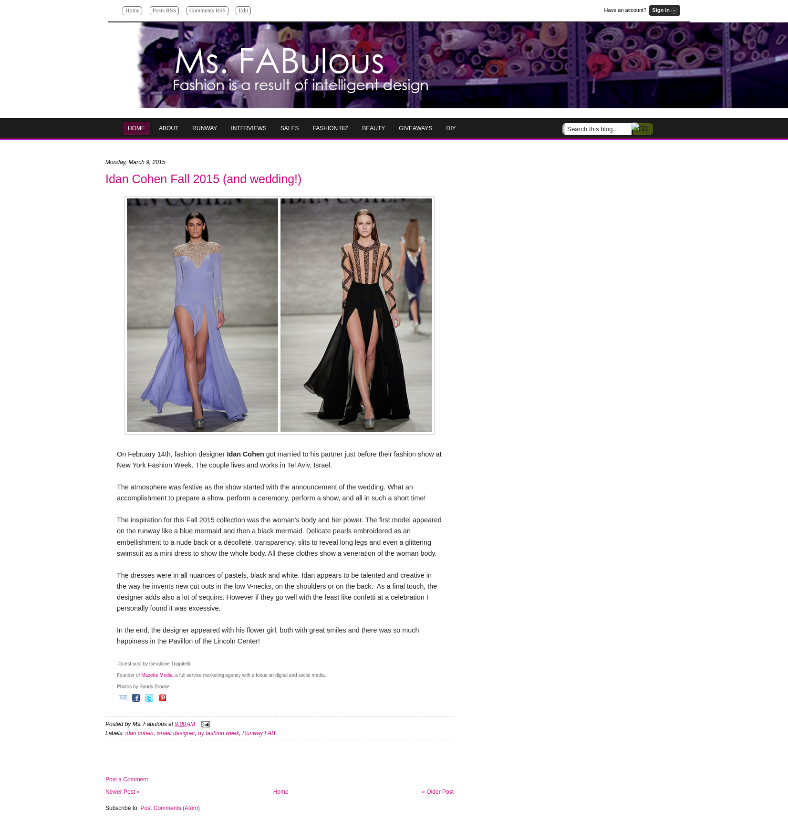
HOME (136, 128)
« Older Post (438, 792)
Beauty (373, 128)
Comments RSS (207, 10)
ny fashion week (218, 733)
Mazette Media (157, 675)
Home (132, 10)
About (168, 128)
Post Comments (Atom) (170, 808)
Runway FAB (258, 733)
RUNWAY (204, 128)
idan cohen (139, 733)
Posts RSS (164, 10)
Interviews (248, 128)
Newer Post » (122, 792)
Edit (243, 10)
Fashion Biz (331, 128)
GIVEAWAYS (415, 128)
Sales (289, 128)
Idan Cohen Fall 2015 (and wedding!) (203, 179)
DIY (451, 128)
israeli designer (175, 733)
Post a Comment (126, 779)
